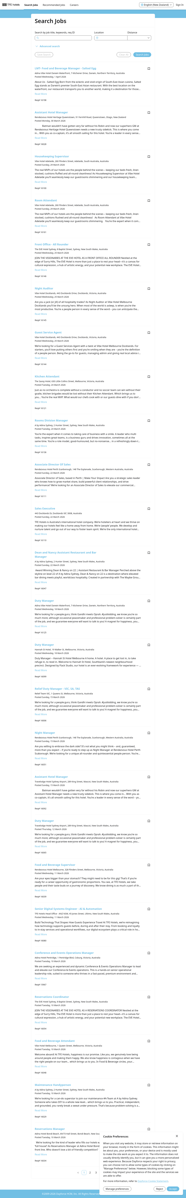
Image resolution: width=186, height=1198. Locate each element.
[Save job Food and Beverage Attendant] (148, 1041)
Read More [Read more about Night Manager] (41, 758)
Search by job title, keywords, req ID (55, 32)
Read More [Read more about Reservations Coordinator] (41, 1022)
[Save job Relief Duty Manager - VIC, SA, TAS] (148, 689)
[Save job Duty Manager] (148, 601)
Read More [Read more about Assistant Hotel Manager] (41, 138)
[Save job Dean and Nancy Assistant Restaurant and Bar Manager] (148, 552)
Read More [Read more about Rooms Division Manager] (41, 446)
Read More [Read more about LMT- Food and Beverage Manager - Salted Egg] (41, 94)
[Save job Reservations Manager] (148, 1129)
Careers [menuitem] (74, 5)
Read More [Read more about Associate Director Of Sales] (41, 490)
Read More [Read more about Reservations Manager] (41, 1154)
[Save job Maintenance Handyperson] (148, 1085)
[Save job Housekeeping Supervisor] (148, 156)
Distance (132, 32)
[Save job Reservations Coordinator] (148, 997)
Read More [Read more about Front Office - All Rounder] (41, 270)
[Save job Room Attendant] (148, 200)
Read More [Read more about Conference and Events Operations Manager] (41, 978)
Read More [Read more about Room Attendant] (41, 226)
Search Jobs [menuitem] (31, 5)
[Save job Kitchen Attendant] (148, 376)
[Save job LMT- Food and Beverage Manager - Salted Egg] (148, 68)
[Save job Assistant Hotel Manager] (148, 112)
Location (99, 32)
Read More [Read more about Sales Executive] (41, 534)
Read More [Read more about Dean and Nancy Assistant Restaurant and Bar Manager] (41, 582)
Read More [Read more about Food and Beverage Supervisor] (41, 890)
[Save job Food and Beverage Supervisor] (148, 865)
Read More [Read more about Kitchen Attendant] (41, 402)
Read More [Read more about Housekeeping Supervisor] (41, 182)
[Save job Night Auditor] (148, 288)
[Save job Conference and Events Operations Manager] (148, 953)
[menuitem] (11, 5)
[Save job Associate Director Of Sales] (148, 464)
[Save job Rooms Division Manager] (148, 420)
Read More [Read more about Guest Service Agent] (41, 358)
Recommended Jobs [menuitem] (54, 5)
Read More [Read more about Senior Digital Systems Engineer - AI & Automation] (41, 934)
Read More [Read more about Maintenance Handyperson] (41, 1110)
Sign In (180, 4)
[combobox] (112, 38)
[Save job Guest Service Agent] (148, 332)
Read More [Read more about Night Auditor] (41, 314)
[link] (84, 1172)
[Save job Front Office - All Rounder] (148, 244)
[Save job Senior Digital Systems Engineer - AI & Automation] (148, 909)
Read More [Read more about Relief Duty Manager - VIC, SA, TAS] (41, 714)
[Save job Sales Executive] (148, 508)
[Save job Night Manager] (148, 733)
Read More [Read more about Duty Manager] (41, 626)
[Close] (177, 1136)
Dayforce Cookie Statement (153, 1181)
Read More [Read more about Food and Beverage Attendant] (41, 1066)
